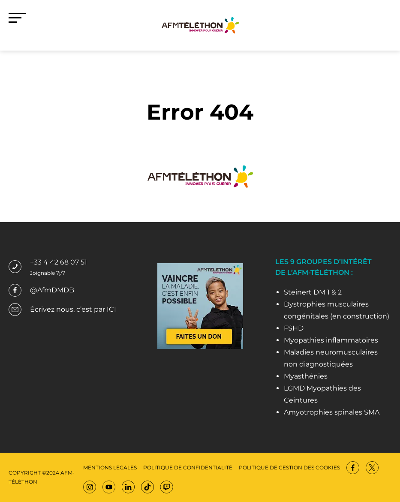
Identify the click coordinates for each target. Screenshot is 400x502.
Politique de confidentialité (187, 467)
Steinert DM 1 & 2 (313, 292)
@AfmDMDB (52, 290)
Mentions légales (110, 467)
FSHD (294, 328)
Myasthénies (306, 376)
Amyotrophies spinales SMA (331, 412)
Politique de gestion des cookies (289, 467)
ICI (111, 309)
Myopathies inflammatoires (331, 340)
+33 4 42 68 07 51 (58, 262)
